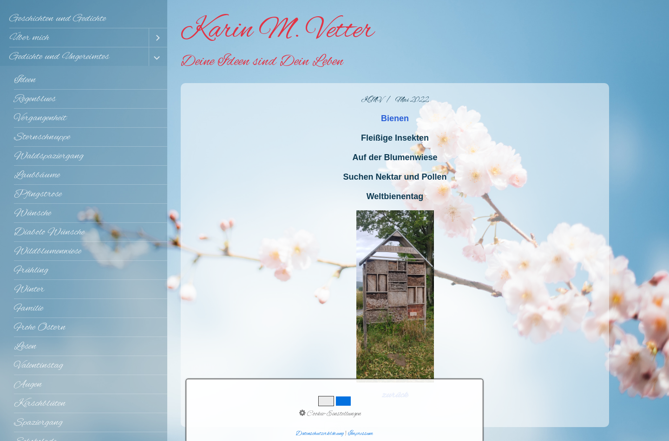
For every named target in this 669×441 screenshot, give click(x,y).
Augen (28, 384)
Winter (29, 289)
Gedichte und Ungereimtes (59, 57)
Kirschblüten (40, 403)
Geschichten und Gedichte (57, 19)
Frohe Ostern (40, 327)
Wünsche (32, 213)
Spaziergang (38, 422)
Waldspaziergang (49, 156)
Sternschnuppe (42, 137)
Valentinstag (38, 365)
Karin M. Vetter (277, 31)
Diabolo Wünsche (49, 232)
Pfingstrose (38, 194)
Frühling (31, 270)
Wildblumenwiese (47, 251)
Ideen (25, 80)
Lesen (25, 346)
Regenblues (35, 99)
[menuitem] (83, 18)
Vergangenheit (40, 118)
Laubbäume (37, 175)
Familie (28, 308)
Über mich (29, 38)
